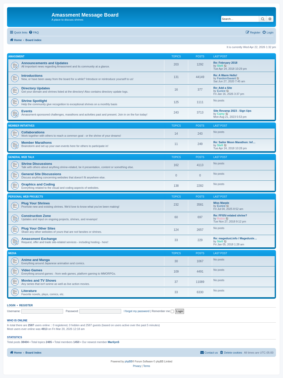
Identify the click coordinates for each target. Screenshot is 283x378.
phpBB (128, 361)
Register (26, 305)
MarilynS (113, 342)
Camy (221, 113)
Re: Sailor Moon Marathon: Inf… (234, 142)
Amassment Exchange (39, 239)
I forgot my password (136, 311)
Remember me (163, 311)
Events (26, 111)
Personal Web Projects (25, 196)
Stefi (220, 65)
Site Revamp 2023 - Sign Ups (232, 110)
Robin (221, 218)
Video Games (31, 270)
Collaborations (32, 132)
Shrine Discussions (36, 164)
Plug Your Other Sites (38, 228)
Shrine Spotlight (34, 101)
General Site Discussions (41, 174)
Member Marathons (36, 142)
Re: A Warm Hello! (225, 75)
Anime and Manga (35, 260)
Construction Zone (36, 216)
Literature (29, 291)
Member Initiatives (21, 125)
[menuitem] (34, 32)
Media (12, 253)
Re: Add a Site (222, 87)
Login (11, 305)
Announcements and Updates (44, 63)
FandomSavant (226, 78)
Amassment (16, 56)
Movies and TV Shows (38, 280)
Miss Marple (221, 202)
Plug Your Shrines (35, 203)
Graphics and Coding (38, 184)
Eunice (221, 90)
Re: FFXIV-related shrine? (230, 215)
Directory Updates (35, 88)
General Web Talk (21, 157)
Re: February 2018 (225, 62)
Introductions (31, 76)
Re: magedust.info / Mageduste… (235, 238)
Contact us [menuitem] (209, 352)
